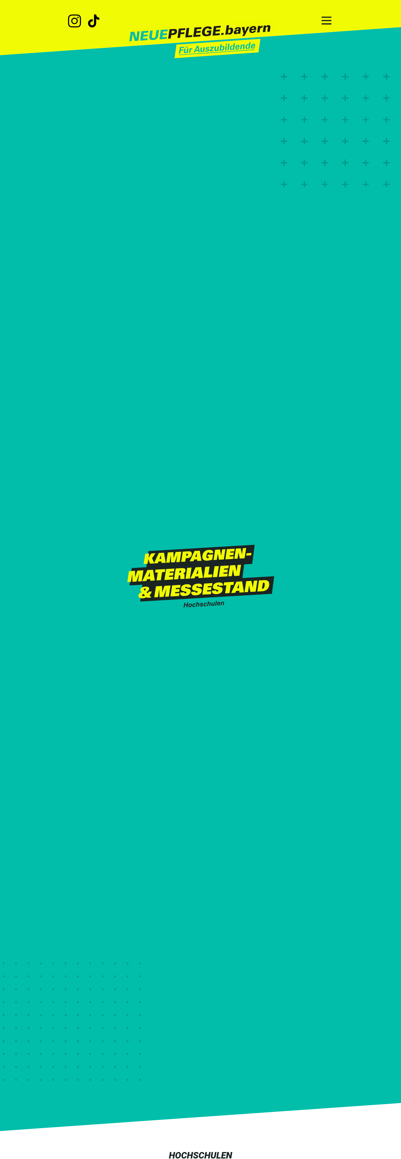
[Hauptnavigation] (326, 20)
